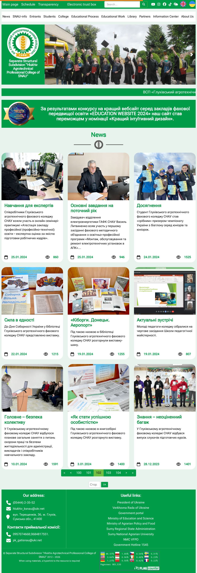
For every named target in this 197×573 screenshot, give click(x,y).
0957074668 (21, 534)
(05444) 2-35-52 (24, 502)
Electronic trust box (81, 4)
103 (108, 473)
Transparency (48, 4)
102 (98, 473)
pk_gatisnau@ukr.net (27, 540)
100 (78, 473)
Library (132, 16)
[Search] (143, 4)
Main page (10, 4)
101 (88, 473)
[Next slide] (191, 54)
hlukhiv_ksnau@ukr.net (28, 508)
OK (104, 484)
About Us (187, 16)
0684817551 (39, 534)
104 (118, 473)
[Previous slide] (48, 54)
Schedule (28, 4)
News (6, 16)
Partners (145, 16)
